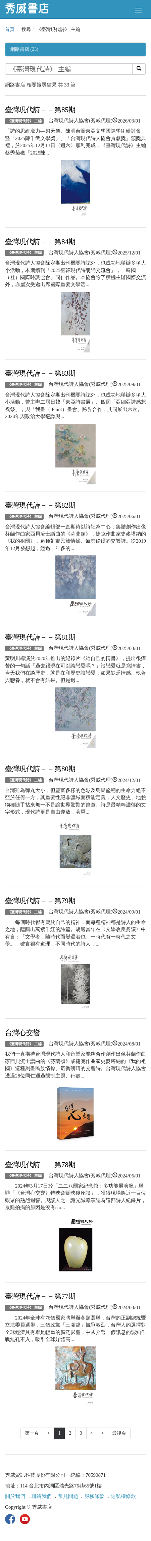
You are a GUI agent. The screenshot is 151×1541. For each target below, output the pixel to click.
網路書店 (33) (24, 49)
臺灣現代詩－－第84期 (40, 242)
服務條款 (94, 1496)
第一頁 (32, 1433)
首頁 (9, 29)
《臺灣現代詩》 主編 (24, 121)
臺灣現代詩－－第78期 (40, 1165)
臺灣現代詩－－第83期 (40, 373)
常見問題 (68, 1496)
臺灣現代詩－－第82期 (40, 505)
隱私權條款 (123, 1496)
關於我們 (15, 1496)
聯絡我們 (42, 1496)
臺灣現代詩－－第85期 (40, 110)
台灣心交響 (22, 1033)
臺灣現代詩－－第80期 (40, 769)
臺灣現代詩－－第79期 (40, 901)
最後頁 (119, 1433)
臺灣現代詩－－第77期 (40, 1296)
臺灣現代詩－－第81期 (40, 637)
